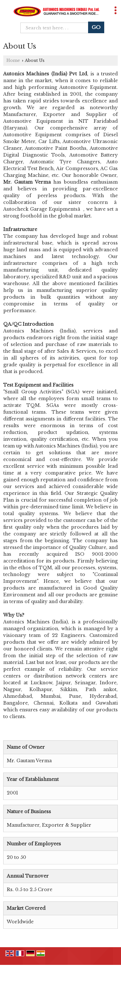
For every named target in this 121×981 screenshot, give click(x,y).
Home (13, 60)
